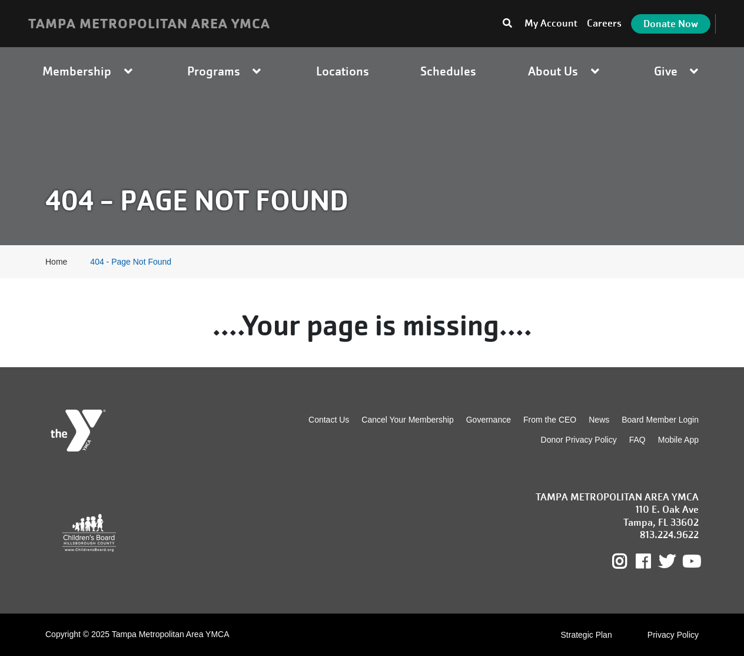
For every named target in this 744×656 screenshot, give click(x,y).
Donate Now (670, 24)
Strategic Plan (586, 634)
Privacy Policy (673, 634)
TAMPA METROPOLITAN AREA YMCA (149, 23)
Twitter (667, 561)
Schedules (448, 71)
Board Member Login (660, 419)
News (599, 419)
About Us (565, 71)
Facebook (651, 561)
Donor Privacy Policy (579, 439)
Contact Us (328, 419)
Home (56, 261)
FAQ (637, 439)
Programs (225, 71)
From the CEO (549, 419)
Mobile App (678, 439)
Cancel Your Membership (407, 419)
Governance (488, 419)
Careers (604, 23)
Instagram (628, 561)
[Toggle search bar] (507, 23)
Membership (88, 71)
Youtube (690, 561)
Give (678, 71)
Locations (342, 71)
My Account (550, 23)
